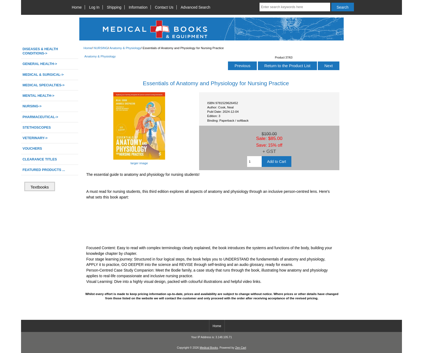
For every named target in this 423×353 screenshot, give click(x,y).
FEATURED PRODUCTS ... (43, 170)
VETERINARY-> (34, 138)
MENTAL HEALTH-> (38, 96)
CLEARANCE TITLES (39, 159)
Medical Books (209, 347)
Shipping (114, 7)
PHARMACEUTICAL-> (40, 117)
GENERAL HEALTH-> (39, 64)
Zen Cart (240, 347)
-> (32, 106)
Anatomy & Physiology (125, 48)
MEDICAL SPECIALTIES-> (43, 85)
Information (138, 7)
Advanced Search (195, 7)
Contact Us (164, 7)
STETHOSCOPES (36, 127)
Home (77, 7)
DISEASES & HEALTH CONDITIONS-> (40, 51)
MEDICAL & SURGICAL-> (42, 75)
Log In (94, 7)
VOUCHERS (32, 148)
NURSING (101, 48)
